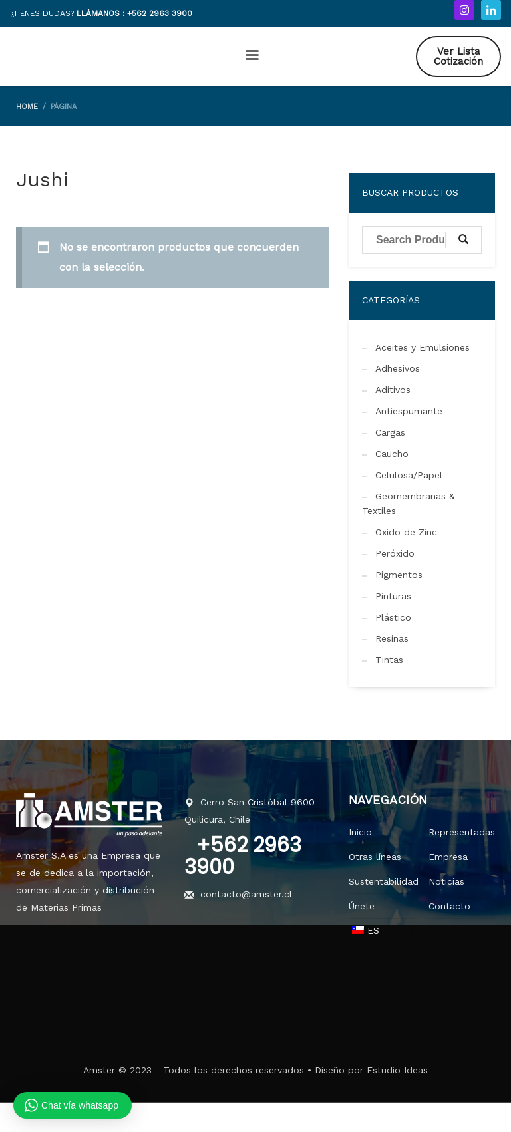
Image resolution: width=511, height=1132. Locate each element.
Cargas (390, 432)
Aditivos (393, 389)
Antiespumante (408, 411)
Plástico (393, 617)
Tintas (389, 659)
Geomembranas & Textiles (408, 503)
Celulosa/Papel (408, 475)
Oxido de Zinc (406, 532)
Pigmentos (399, 574)
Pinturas (393, 596)
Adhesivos (397, 368)
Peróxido (395, 553)
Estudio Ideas (397, 1070)
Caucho (392, 453)
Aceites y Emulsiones (422, 347)
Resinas (392, 638)
